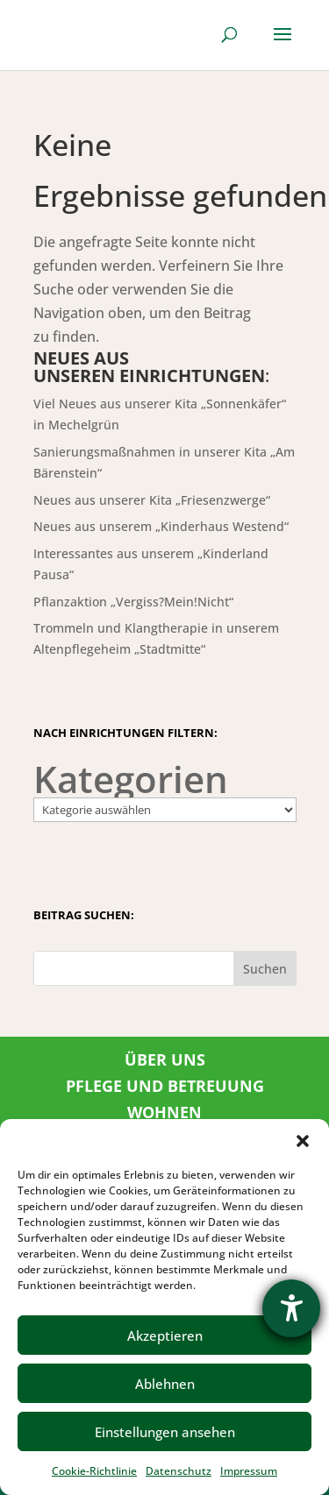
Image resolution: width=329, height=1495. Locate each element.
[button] (302, 1141)
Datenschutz (178, 1470)
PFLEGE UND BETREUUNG (165, 1085)
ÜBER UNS (165, 1059)
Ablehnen (165, 1383)
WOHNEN (164, 1112)
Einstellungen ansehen (165, 1432)
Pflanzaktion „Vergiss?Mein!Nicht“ (133, 601)
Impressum (248, 1470)
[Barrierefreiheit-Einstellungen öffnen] (291, 1308)
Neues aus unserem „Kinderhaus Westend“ (161, 526)
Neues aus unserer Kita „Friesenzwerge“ (151, 500)
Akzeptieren (165, 1335)
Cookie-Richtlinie (94, 1470)
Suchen (265, 968)
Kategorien (130, 779)
